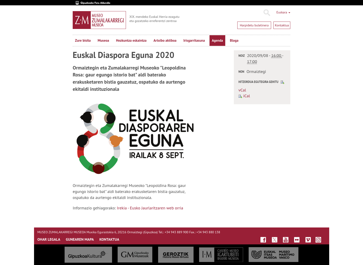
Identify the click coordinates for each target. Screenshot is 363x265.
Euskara (283, 12)
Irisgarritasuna (194, 40)
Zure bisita (83, 40)
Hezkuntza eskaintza (131, 40)
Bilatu (267, 12)
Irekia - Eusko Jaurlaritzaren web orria (150, 208)
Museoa (103, 40)
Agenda (217, 40)
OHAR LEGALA (49, 239)
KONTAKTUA (109, 239)
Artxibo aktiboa (164, 40)
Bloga (234, 40)
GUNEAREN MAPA (80, 239)
